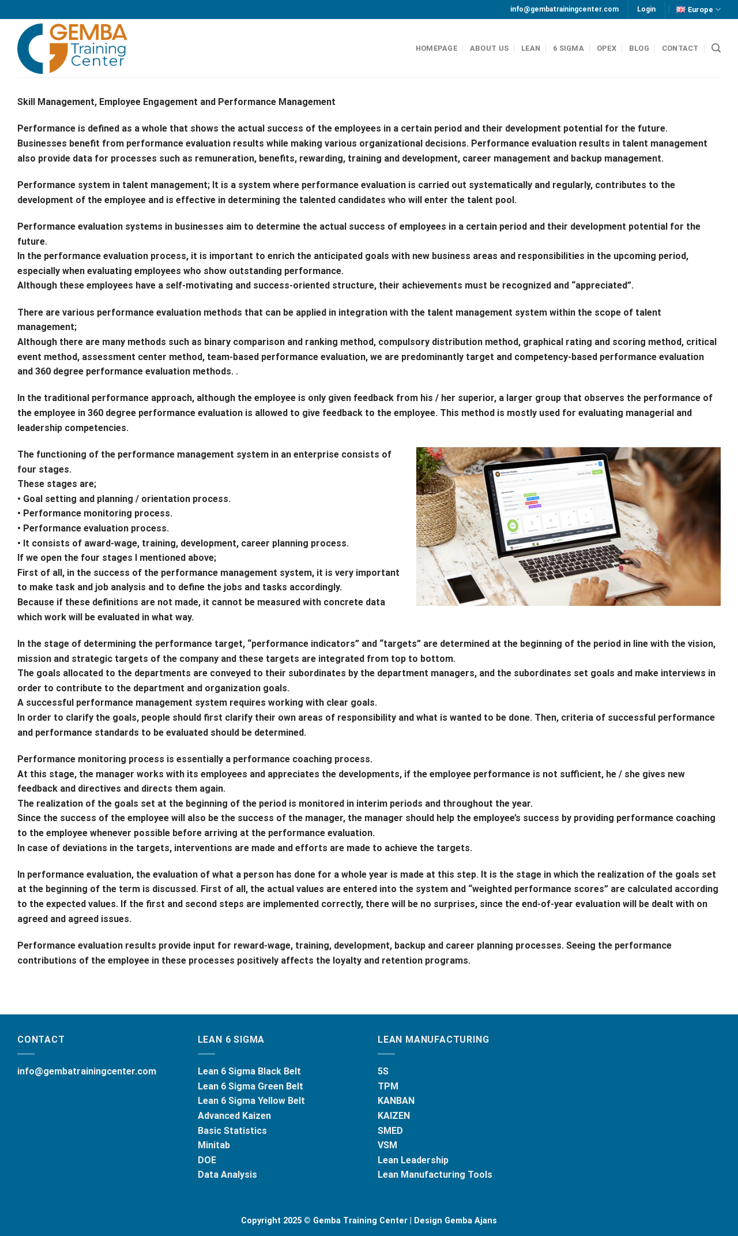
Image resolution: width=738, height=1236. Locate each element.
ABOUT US (489, 48)
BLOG (639, 48)
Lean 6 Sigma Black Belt (249, 1071)
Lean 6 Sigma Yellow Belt (251, 1100)
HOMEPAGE (436, 48)
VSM (387, 1145)
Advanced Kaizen (234, 1115)
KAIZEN (394, 1115)
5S (383, 1071)
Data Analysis (227, 1174)
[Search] (716, 48)
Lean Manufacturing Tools (435, 1174)
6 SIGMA (568, 48)
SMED (390, 1130)
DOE (207, 1160)
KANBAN (396, 1100)
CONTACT (680, 48)
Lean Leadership (413, 1160)
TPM (388, 1086)
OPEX (606, 48)
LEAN (530, 48)
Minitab (214, 1145)
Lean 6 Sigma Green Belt (250, 1086)
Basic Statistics (232, 1130)
